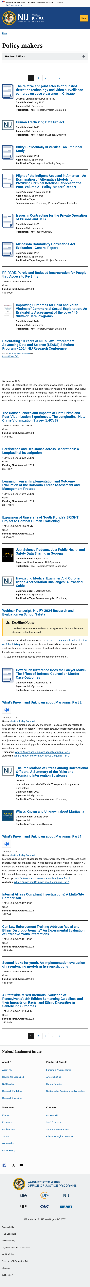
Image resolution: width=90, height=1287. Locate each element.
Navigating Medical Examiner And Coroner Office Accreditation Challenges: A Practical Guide (49, 582)
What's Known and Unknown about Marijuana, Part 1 (42, 836)
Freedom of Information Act (15, 1261)
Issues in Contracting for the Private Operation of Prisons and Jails (51, 217)
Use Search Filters (15, 56)
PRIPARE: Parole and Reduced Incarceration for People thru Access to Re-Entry (44, 274)
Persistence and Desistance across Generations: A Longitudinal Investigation (40, 451)
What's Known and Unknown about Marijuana (50, 811)
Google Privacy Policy (10, 356)
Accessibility (8, 1227)
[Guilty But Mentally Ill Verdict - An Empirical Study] (7, 158)
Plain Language (9, 1234)
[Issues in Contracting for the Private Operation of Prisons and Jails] (7, 227)
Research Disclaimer (12, 1098)
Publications (8, 1129)
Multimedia (8, 1143)
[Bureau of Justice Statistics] (45, 1199)
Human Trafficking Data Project (40, 122)
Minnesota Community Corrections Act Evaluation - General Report (45, 246)
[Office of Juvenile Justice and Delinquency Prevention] (23, 1209)
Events (5, 1115)
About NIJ (7, 1070)
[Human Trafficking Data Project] (8, 125)
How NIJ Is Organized (13, 1077)
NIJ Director (8, 1084)
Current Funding (54, 1084)
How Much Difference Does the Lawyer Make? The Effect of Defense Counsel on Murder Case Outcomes (51, 673)
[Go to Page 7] (60, 78)
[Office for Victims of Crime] (44, 1209)
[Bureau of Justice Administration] (23, 1197)
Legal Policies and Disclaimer (16, 1247)
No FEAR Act (8, 1254)
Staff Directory (53, 1122)
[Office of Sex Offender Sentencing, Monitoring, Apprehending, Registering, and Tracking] (66, 1208)
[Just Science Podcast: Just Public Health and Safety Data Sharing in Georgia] (8, 556)
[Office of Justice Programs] (9, 18)
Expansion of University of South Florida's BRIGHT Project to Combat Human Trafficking (40, 519)
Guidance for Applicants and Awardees (65, 1091)
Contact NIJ (52, 1115)
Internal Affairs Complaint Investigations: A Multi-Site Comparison (43, 896)
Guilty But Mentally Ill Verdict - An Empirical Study (49, 149)
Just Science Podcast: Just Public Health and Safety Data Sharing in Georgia (50, 551)
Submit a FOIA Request (57, 1129)
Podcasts (7, 1122)
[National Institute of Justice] (66, 1197)
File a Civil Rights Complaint (60, 1136)
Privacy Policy (8, 1240)
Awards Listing (53, 1077)
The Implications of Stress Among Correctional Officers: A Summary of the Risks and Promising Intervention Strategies (52, 771)
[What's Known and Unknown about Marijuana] (8, 816)
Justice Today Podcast (22, 721)
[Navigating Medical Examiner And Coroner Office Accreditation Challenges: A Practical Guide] (8, 581)
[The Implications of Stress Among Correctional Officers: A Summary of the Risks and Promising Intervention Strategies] (8, 771)
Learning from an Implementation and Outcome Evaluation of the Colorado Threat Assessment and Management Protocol (41, 485)
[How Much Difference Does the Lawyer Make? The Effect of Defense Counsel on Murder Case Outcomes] (7, 681)
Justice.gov (7, 1275)
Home (4, 33)
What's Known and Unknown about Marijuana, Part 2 (42, 702)
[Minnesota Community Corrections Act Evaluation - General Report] (7, 255)
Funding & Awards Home (58, 1070)
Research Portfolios (12, 1091)
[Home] (31, 18)
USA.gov (6, 1268)
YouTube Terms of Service (19, 353)
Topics (5, 1136)
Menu (83, 18)
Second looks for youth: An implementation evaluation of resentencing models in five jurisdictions (43, 964)
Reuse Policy (8, 1150)
